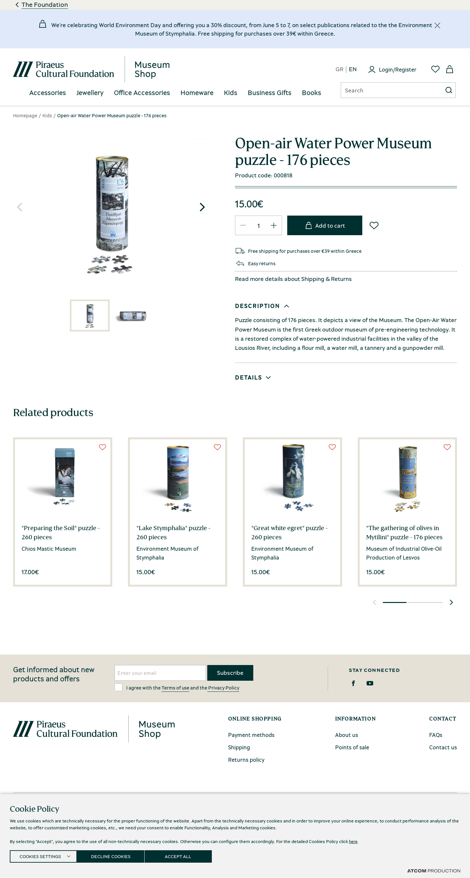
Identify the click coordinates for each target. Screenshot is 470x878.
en (353, 69)
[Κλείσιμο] (437, 25)
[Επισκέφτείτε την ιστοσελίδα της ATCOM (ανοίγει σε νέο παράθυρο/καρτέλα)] (433, 870)
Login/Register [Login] (397, 69)
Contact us (443, 747)
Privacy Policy (223, 687)
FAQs (435, 735)
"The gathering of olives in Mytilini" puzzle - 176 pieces (404, 532)
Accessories (47, 92)
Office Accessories (142, 92)
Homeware (196, 92)
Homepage (25, 115)
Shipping (312, 279)
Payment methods (251, 735)
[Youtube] (370, 683)
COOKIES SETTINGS (40, 855)
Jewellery (89, 92)
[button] (202, 207)
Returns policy (246, 759)
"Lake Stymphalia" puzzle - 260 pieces (173, 532)
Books (311, 92)
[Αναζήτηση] (386, 90)
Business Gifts (269, 92)
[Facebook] (353, 683)
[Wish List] (374, 225)
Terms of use (175, 687)
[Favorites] (435, 69)
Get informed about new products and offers (54, 674)
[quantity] (258, 225)
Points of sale (352, 747)
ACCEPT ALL (185, 855)
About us (346, 735)
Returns (341, 279)
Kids (230, 92)
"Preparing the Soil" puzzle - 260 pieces (61, 532)
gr (339, 69)
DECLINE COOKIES (114, 855)
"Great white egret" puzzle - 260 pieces (289, 532)
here (353, 839)
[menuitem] (48, 93)
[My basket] (450, 69)
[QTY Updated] (243, 225)
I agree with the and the (177, 687)
